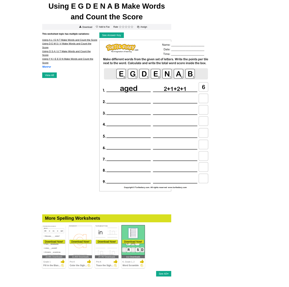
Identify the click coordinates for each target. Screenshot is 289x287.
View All (49, 75)
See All (163, 273)
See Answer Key (111, 35)
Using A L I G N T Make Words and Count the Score (69, 40)
